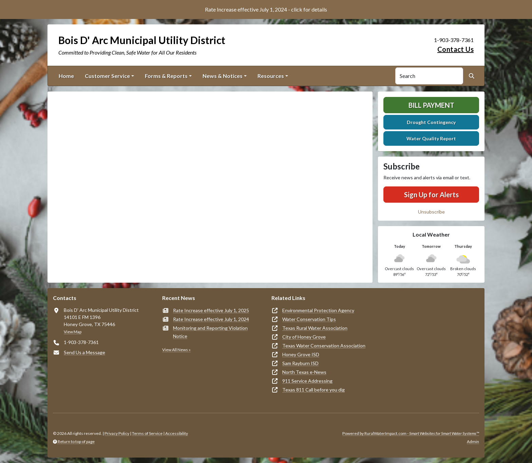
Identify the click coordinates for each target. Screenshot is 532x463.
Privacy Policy (116, 433)
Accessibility (176, 433)
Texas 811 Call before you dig (313, 389)
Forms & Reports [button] (166, 76)
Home (66, 76)
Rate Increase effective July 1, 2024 (211, 319)
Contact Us (455, 49)
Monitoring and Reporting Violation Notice (210, 332)
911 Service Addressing (307, 381)
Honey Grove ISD (300, 354)
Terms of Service (147, 433)
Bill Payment (431, 105)
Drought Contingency (431, 122)
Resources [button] (271, 76)
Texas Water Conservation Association (323, 345)
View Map (72, 331)
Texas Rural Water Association (314, 328)
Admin (473, 441)
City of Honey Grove (304, 337)
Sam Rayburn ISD (300, 363)
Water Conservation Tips (309, 319)
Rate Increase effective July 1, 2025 (211, 310)
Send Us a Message (84, 352)
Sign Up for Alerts (431, 194)
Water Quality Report (431, 138)
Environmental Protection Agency (318, 310)
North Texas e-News (304, 372)
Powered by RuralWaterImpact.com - (410, 433)
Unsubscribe (431, 212)
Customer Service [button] (107, 76)
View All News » (176, 349)
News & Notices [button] (223, 76)
